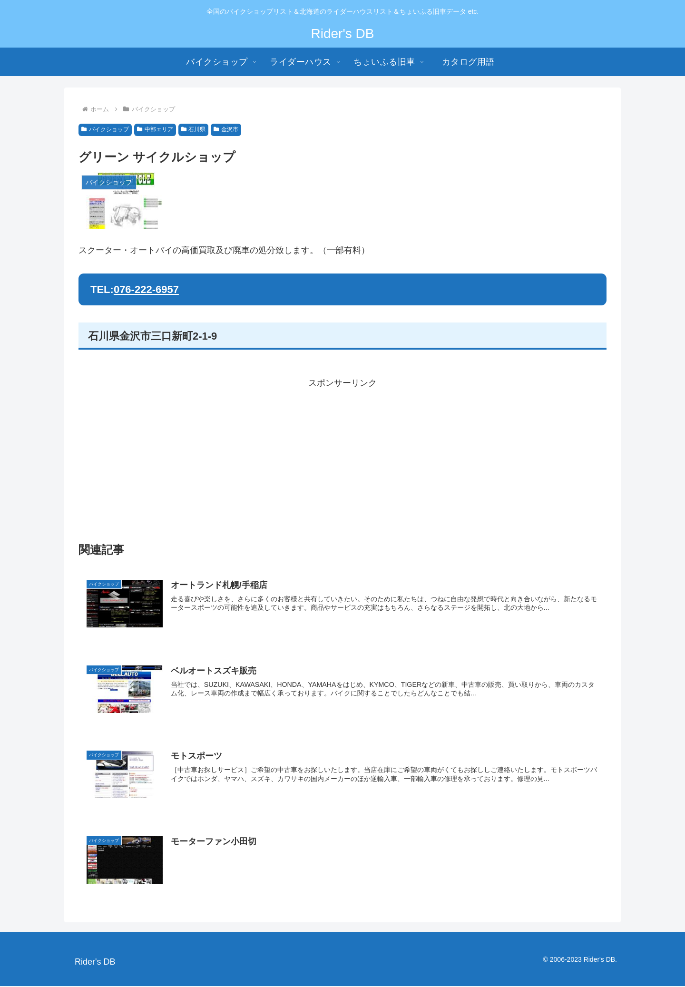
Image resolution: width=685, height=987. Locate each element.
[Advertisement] (342, 457)
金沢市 (226, 129)
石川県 (193, 129)
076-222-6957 (146, 289)
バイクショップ (105, 129)
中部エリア (155, 129)
